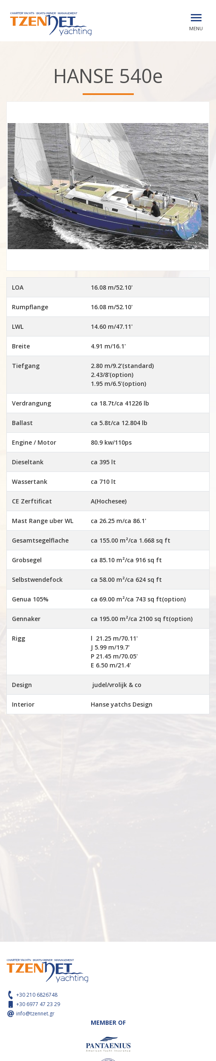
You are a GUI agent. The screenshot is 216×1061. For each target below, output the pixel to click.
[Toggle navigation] (196, 17)
